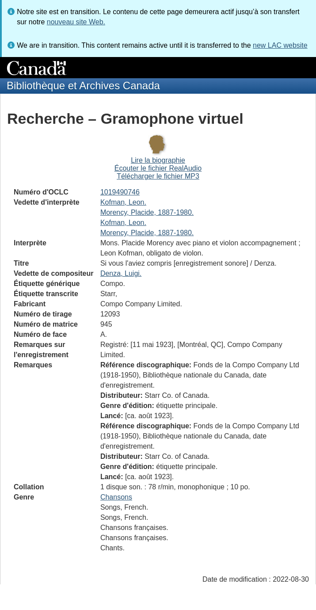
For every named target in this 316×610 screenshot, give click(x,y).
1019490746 (120, 192)
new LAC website (280, 45)
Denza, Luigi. (120, 273)
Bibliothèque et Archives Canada (83, 86)
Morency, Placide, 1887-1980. (147, 212)
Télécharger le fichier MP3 (158, 176)
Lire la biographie (158, 160)
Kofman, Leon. (123, 202)
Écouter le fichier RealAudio (158, 168)
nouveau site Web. (76, 22)
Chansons (116, 497)
